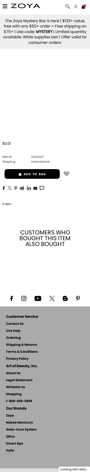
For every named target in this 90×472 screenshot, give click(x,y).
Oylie (10, 450)
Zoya (10, 415)
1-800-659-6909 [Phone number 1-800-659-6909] (19, 401)
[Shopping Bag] (83, 7)
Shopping (14, 394)
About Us (13, 373)
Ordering (13, 337)
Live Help (13, 330)
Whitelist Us (15, 387)
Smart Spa (14, 443)
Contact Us (15, 324)
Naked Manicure (19, 422)
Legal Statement (19, 380)
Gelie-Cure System (21, 429)
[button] (26, 6)
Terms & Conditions (22, 351)
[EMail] (35, 188)
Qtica (10, 436)
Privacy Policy (17, 358)
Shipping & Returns (21, 344)
